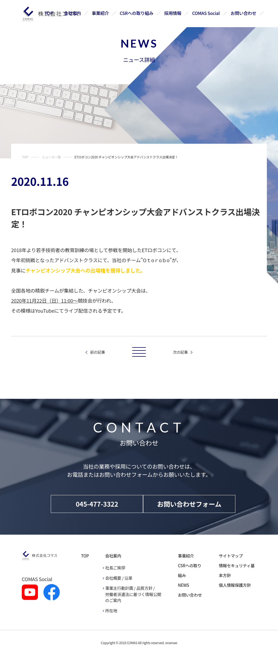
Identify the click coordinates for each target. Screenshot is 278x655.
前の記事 (97, 352)
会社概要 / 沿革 (118, 578)
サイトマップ (231, 556)
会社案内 (72, 13)
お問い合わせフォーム (189, 504)
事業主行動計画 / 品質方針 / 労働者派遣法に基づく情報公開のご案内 (133, 594)
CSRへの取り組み (137, 13)
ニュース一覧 (51, 157)
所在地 (111, 610)
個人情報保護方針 (235, 585)
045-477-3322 (97, 504)
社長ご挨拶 (115, 568)
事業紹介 (100, 13)
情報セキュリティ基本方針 (237, 570)
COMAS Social (206, 13)
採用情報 (172, 13)
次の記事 (180, 352)
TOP (49, 13)
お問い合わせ (243, 13)
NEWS (183, 585)
